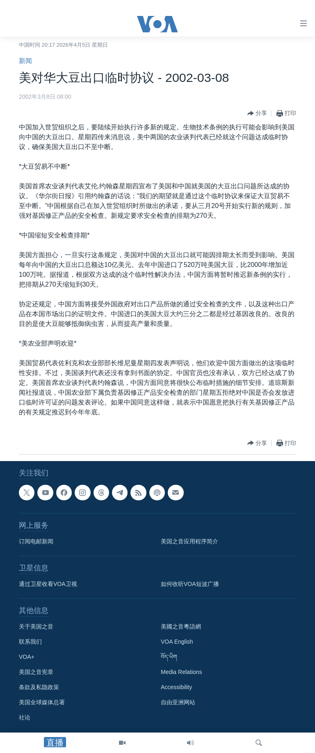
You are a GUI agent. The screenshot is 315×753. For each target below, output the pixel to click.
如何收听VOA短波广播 (190, 584)
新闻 (25, 60)
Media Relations (181, 672)
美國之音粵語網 (181, 626)
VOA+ (26, 657)
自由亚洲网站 (178, 702)
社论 (24, 717)
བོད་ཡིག (169, 657)
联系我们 (30, 641)
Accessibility (176, 687)
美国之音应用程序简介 (189, 541)
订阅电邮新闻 (36, 541)
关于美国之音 (36, 626)
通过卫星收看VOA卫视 (48, 584)
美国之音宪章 (36, 672)
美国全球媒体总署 (42, 702)
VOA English (177, 641)
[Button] (257, 113)
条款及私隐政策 (39, 687)
